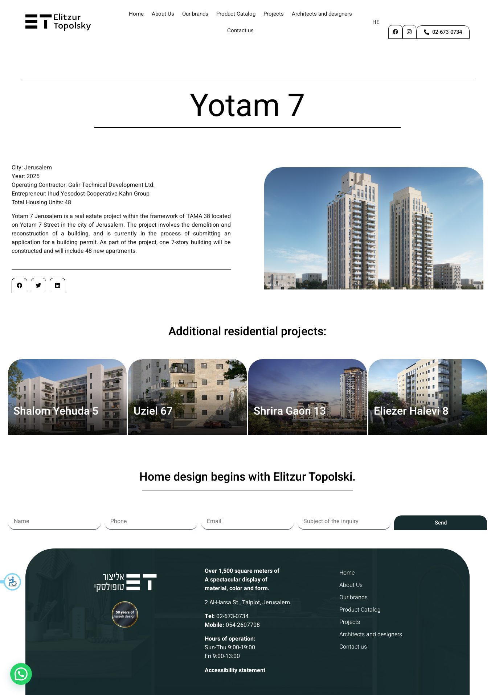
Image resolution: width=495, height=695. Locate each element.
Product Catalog (235, 14)
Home (136, 14)
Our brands (195, 14)
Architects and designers (322, 14)
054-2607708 (243, 593)
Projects (273, 14)
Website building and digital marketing (247, 687)
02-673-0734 (232, 584)
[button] (11, 582)
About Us (163, 14)
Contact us (240, 30)
